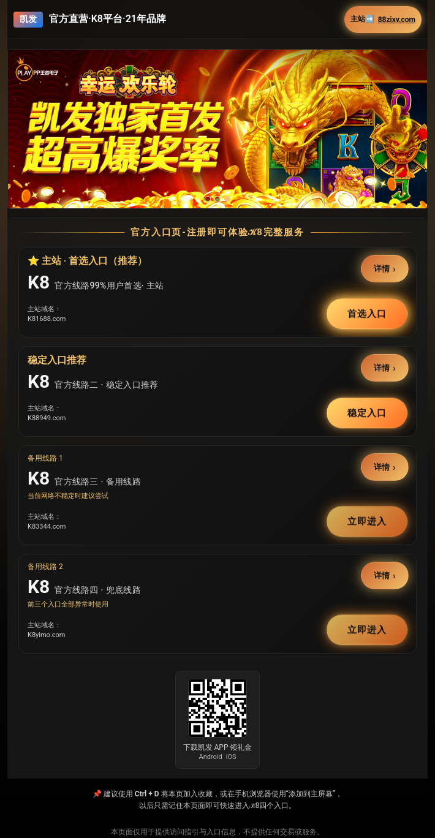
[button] (217, 129)
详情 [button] (382, 268)
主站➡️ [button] (382, 19)
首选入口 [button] (367, 313)
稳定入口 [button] (367, 412)
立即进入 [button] (367, 521)
